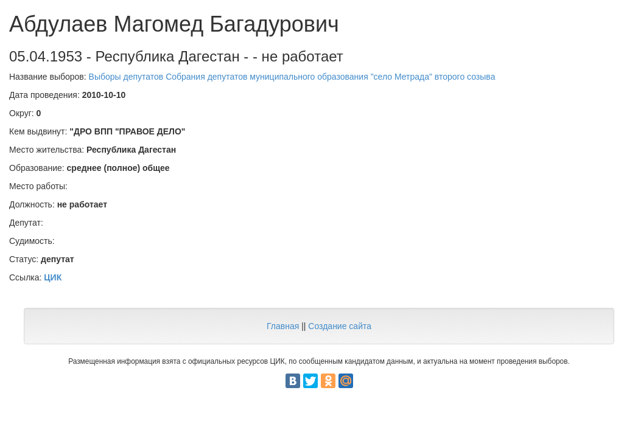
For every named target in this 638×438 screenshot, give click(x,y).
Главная (283, 326)
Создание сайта (339, 326)
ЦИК (52, 277)
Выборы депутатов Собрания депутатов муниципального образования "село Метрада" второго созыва (292, 77)
